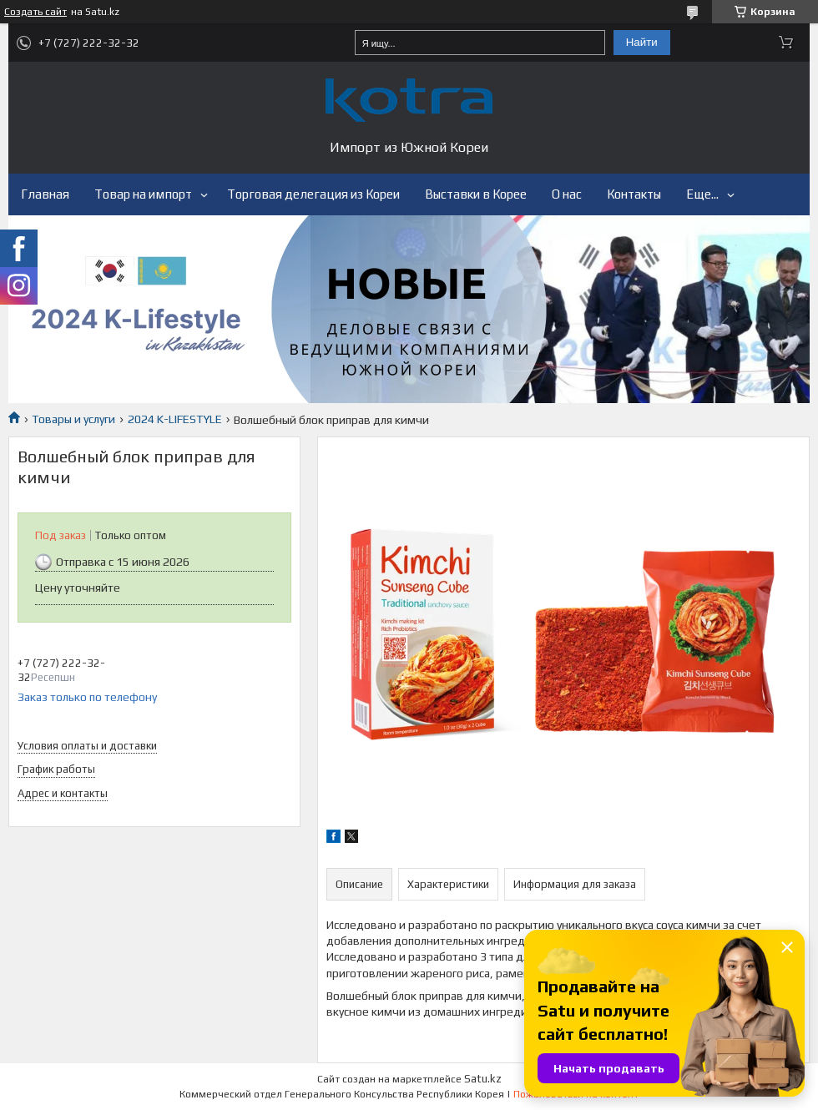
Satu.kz (483, 1078)
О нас (567, 194)
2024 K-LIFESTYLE (175, 419)
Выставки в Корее (476, 194)
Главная (45, 194)
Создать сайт (35, 12)
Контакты (634, 194)
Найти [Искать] (642, 42)
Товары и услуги (73, 419)
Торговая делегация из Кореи (313, 194)
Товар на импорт (143, 194)
